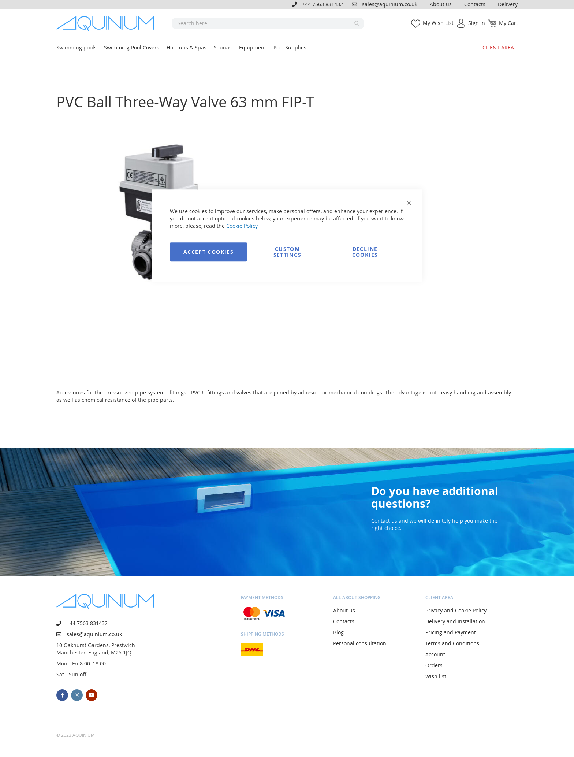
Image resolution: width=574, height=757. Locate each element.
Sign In (476, 22)
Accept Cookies (208, 251)
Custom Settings (287, 251)
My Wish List (438, 22)
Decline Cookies (365, 251)
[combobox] (268, 23)
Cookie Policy (242, 225)
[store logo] (107, 23)
